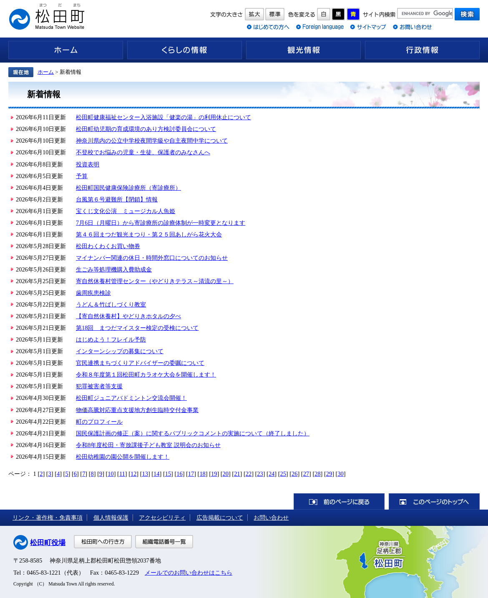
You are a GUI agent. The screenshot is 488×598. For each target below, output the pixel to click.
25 (283, 473)
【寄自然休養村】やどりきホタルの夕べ (128, 316)
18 (202, 473)
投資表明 (87, 164)
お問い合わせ (271, 517)
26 (294, 473)
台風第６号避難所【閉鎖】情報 (117, 199)
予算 (82, 176)
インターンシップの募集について (120, 351)
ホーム (65, 50)
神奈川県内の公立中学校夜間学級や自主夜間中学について (152, 140)
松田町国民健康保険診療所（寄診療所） (128, 187)
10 (110, 473)
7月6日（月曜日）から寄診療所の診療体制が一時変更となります (160, 222)
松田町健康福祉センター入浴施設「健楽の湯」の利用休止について (163, 117)
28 (317, 473)
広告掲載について (219, 517)
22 (249, 473)
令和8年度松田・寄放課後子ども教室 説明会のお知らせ (148, 445)
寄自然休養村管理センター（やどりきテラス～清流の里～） (155, 281)
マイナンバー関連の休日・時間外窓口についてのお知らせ (152, 257)
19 (214, 473)
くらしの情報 (184, 50)
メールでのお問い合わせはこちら (188, 572)
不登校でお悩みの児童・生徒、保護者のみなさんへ (143, 152)
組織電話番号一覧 (164, 541)
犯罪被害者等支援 (99, 386)
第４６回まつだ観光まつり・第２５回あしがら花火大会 (149, 234)
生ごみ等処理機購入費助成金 (114, 269)
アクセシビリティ (162, 517)
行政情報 (422, 50)
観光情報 (303, 50)
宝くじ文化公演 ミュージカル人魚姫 (125, 211)
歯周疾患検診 (93, 292)
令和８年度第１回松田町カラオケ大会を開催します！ (146, 374)
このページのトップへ (434, 501)
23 (260, 473)
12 (133, 473)
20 (226, 473)
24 (271, 473)
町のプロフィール (99, 421)
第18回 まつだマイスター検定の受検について (137, 327)
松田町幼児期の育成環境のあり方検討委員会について (146, 129)
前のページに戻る (339, 501)
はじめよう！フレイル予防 (111, 339)
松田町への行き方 (103, 541)
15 (168, 473)
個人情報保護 (110, 517)
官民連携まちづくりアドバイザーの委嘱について (140, 362)
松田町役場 (47, 543)
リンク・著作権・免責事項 (48, 517)
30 (340, 473)
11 (122, 473)
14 (156, 473)
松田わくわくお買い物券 (108, 246)
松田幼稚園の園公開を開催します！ (122, 456)
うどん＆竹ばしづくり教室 (111, 304)
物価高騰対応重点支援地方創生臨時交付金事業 (137, 410)
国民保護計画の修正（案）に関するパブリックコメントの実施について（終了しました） (192, 433)
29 (329, 473)
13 (145, 473)
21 (237, 473)
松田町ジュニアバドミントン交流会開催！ (131, 397)
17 (191, 473)
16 (179, 473)
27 (306, 473)
